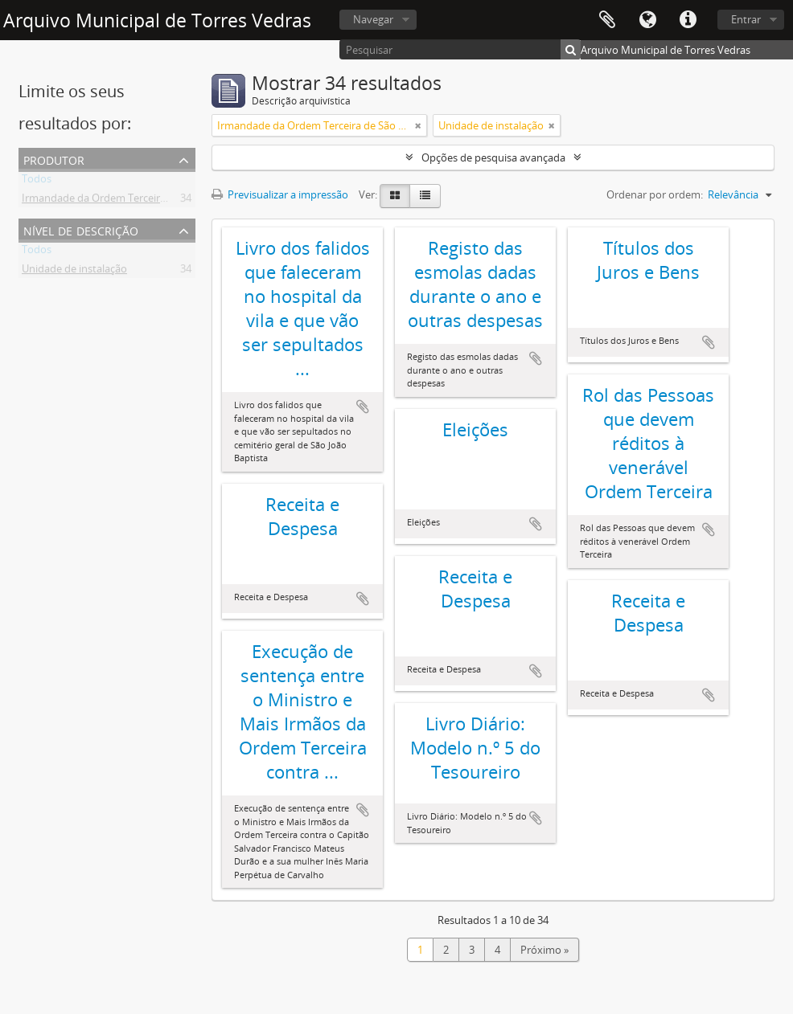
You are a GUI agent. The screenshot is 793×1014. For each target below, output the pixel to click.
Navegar (373, 19)
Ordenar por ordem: (654, 194)
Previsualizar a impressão (280, 194)
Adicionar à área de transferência (363, 407)
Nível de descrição (80, 229)
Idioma (647, 20)
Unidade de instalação (74, 271)
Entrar (746, 19)
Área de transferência (607, 20)
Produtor (53, 159)
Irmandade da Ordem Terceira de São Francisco (135, 201)
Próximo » (544, 949)
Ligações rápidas (688, 20)
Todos (36, 181)
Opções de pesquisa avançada (493, 157)
